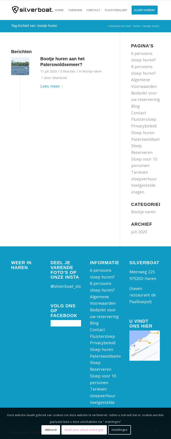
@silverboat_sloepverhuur (76, 286)
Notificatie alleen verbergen (84, 430)
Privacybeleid (144, 126)
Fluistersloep (143, 119)
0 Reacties (67, 71)
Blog (135, 106)
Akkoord (51, 430)
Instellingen (119, 430)
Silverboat (59, 77)
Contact (138, 112)
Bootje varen (92, 71)
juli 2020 (139, 231)
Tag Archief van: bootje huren (34, 26)
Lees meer (52, 86)
